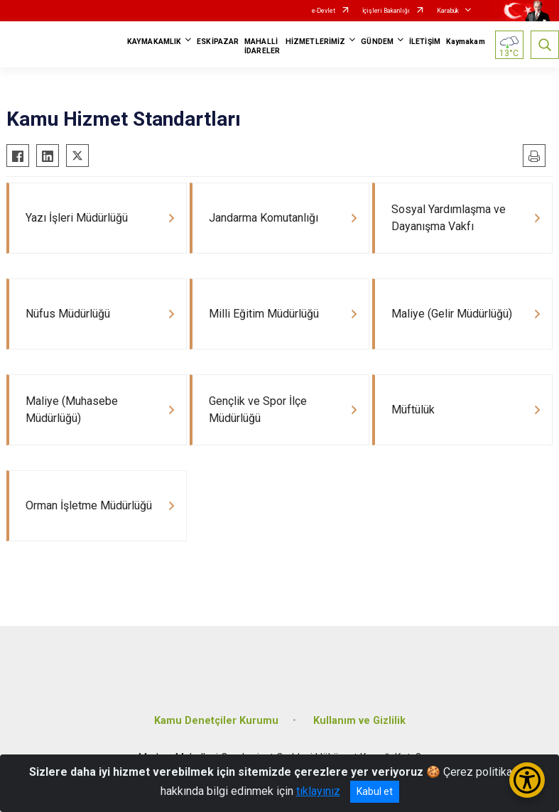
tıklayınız (318, 791)
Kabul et (375, 791)
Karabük (448, 10)
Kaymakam (465, 41)
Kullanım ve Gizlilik (359, 721)
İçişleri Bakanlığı (386, 10)
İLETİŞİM (424, 41)
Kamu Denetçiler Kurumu (216, 721)
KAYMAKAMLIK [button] (154, 41)
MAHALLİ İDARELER (262, 46)
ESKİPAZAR (218, 41)
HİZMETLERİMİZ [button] (315, 41)
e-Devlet (323, 10)
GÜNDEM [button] (377, 41)
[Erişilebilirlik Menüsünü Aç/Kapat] (527, 780)
